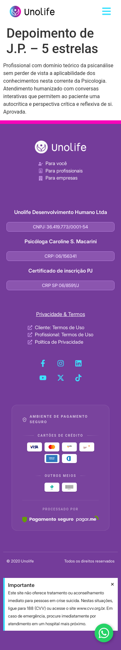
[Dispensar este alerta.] (112, 584)
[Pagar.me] (60, 519)
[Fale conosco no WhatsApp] (104, 633)
